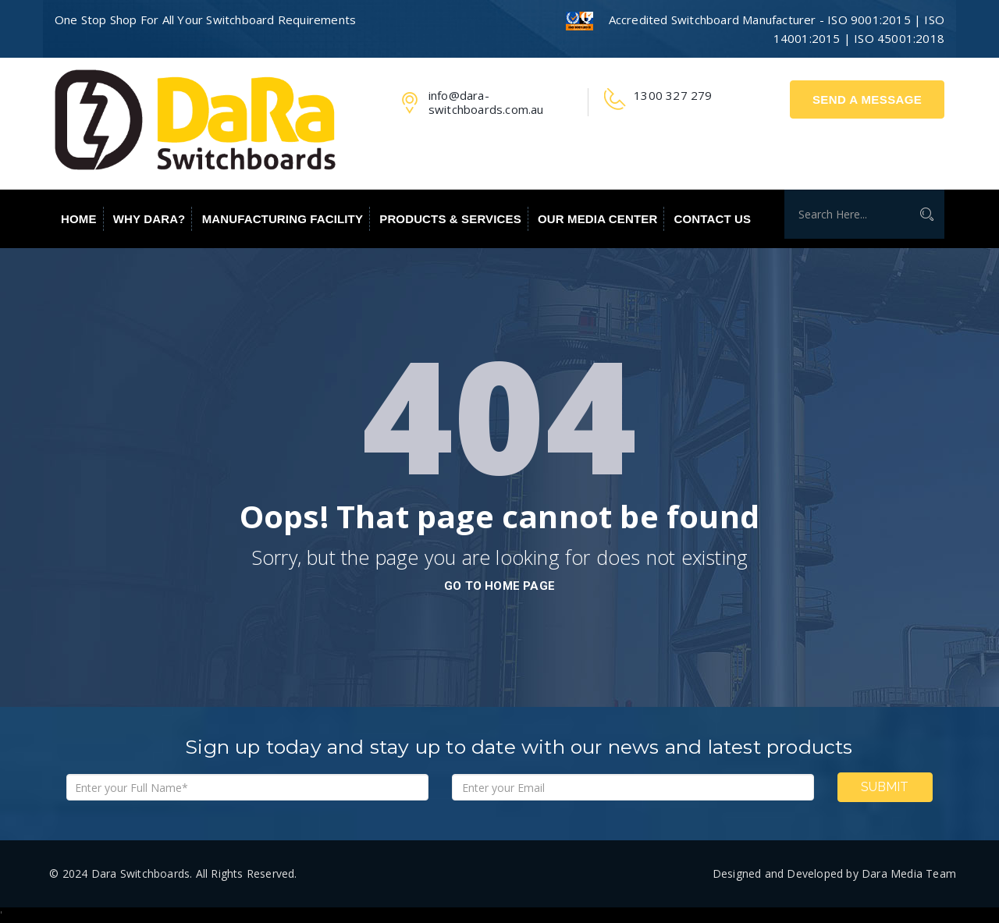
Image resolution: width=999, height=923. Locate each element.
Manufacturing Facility (282, 218)
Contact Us (713, 218)
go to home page (499, 586)
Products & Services (450, 218)
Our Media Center (597, 218)
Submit (884, 786)
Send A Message (867, 99)
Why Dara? (149, 218)
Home (79, 218)
